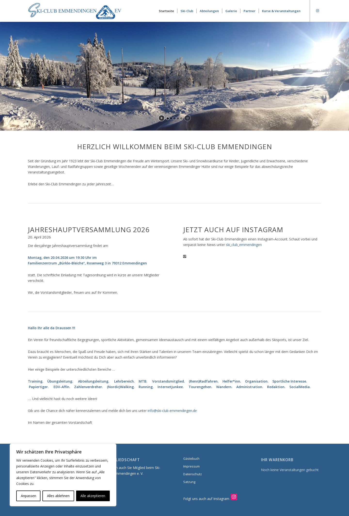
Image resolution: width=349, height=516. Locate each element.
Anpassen (28, 495)
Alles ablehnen (58, 495)
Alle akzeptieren (92, 495)
